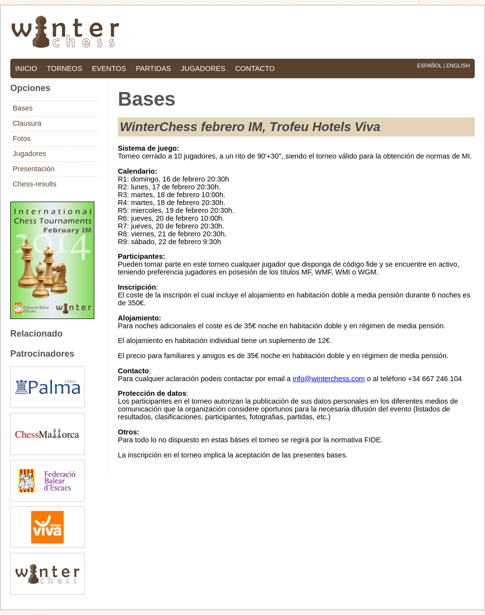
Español (429, 65)
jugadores (203, 68)
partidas (153, 68)
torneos (64, 68)
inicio (26, 68)
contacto (255, 68)
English (458, 65)
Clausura (27, 123)
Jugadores (29, 154)
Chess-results (35, 184)
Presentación (34, 169)
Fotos (22, 138)
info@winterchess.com (329, 379)
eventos (109, 68)
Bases (23, 108)
